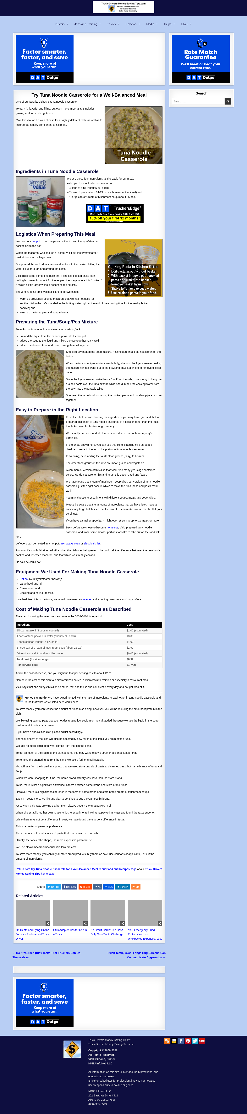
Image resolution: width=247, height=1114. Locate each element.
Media (152, 24)
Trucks (113, 24)
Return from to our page (76, 869)
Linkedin (122, 886)
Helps (169, 24)
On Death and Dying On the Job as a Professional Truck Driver (32, 934)
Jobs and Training (87, 24)
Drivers (62, 24)
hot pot (36, 241)
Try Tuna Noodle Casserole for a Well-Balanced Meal (89, 95)
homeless (112, 527)
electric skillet (92, 543)
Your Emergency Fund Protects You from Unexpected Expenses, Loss (145, 934)
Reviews (132, 24)
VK (98, 886)
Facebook (70, 886)
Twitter (53, 886)
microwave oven (70, 543)
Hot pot (24, 579)
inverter (87, 599)
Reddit (85, 886)
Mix (136, 886)
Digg (109, 886)
